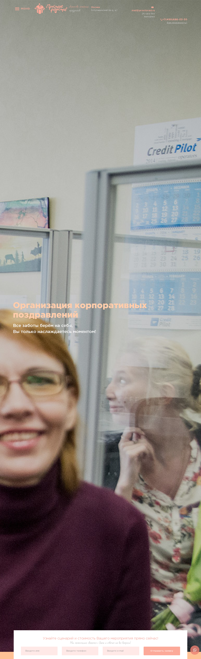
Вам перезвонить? (177, 23)
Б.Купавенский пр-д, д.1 (104, 8)
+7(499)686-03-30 (174, 20)
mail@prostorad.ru (143, 10)
